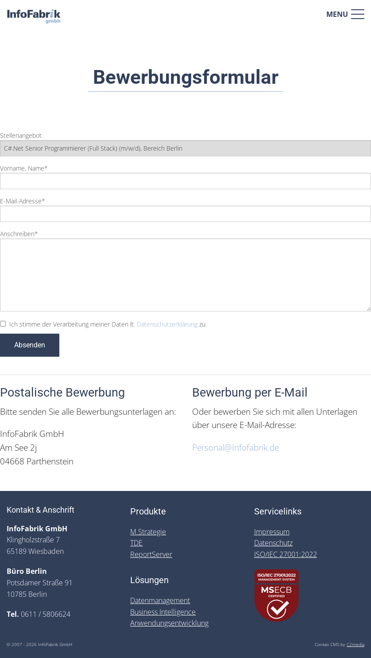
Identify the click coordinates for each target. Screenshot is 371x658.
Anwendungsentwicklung (169, 623)
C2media (355, 644)
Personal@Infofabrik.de (235, 447)
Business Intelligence (163, 612)
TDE (136, 543)
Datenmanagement (160, 600)
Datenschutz (273, 543)
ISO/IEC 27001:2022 (285, 554)
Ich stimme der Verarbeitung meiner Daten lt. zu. (108, 324)
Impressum (272, 532)
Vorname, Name (24, 168)
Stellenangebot (21, 135)
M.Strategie (148, 532)
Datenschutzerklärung (167, 324)
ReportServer (151, 554)
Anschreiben (19, 234)
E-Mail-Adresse (22, 201)
